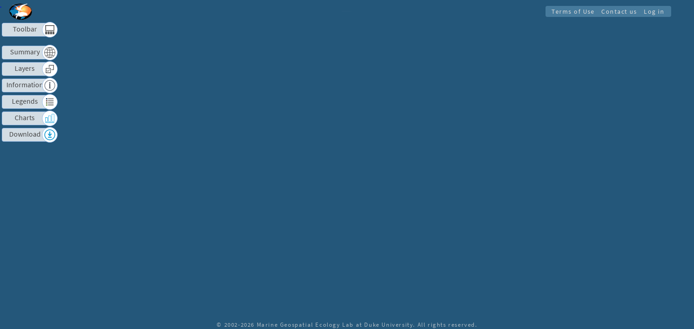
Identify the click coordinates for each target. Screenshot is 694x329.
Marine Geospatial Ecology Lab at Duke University (335, 324)
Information (24, 84)
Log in (653, 11)
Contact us (617, 11)
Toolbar (25, 29)
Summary (25, 52)
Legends (25, 101)
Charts (25, 117)
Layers (25, 68)
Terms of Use (571, 11)
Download (25, 134)
